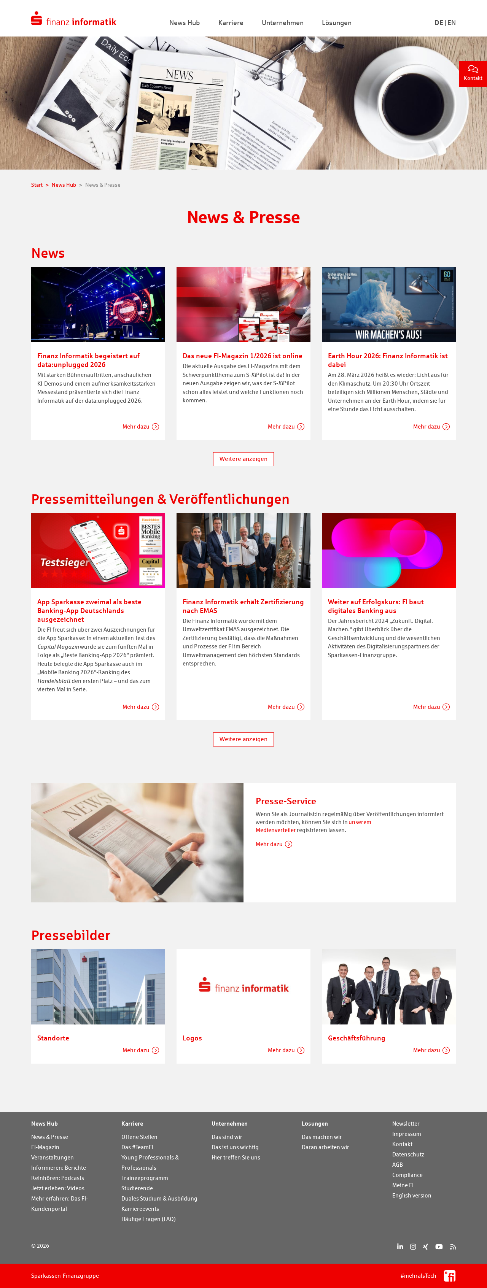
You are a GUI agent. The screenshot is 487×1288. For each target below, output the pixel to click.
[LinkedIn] (400, 1247)
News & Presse (49, 1137)
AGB (397, 1164)
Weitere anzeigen (243, 458)
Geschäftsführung (356, 1038)
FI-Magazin (45, 1147)
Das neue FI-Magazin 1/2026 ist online (242, 355)
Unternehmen (230, 1123)
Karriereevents (140, 1208)
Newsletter (406, 1123)
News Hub (44, 1123)
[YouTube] (439, 1247)
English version (411, 1195)
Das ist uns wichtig (235, 1147)
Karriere (132, 1123)
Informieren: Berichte (58, 1167)
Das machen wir (322, 1137)
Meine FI (403, 1185)
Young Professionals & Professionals (150, 1162)
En (451, 23)
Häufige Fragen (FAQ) (148, 1219)
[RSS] (453, 1247)
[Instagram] (413, 1247)
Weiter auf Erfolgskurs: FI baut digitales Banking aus (376, 606)
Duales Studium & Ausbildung (159, 1198)
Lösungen (315, 1123)
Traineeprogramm (144, 1178)
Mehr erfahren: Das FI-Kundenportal (59, 1203)
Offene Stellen (139, 1137)
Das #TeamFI (137, 1147)
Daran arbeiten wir (325, 1147)
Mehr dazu (136, 426)
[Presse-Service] (137, 842)
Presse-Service (286, 801)
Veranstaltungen (52, 1157)
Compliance (407, 1175)
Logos (192, 1038)
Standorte (53, 1038)
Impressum (406, 1134)
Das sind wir (227, 1137)
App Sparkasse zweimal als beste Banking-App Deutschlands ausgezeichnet (89, 610)
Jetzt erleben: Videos (57, 1188)
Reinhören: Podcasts (57, 1178)
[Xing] (425, 1247)
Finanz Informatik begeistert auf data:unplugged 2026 (88, 359)
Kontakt (473, 73)
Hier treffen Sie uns (236, 1157)
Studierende (137, 1188)
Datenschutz (408, 1154)
